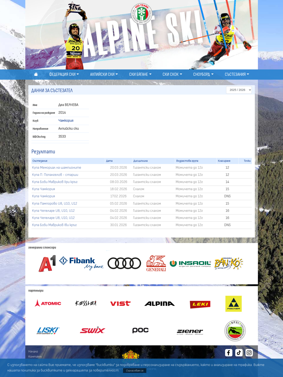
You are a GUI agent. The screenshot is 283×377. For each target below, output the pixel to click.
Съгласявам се (134, 370)
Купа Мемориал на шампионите (56, 168)
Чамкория (65, 121)
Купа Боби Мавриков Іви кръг (54, 225)
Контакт (35, 356)
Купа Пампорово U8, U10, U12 (54, 203)
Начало (33, 351)
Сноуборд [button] (201, 74)
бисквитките (51, 370)
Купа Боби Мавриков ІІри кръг (55, 182)
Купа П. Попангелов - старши (55, 175)
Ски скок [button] (171, 74)
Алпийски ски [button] (102, 74)
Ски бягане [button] (138, 74)
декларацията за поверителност (92, 370)
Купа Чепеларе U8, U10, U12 (53, 211)
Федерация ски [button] (62, 74)
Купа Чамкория (43, 189)
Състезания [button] (235, 74)
